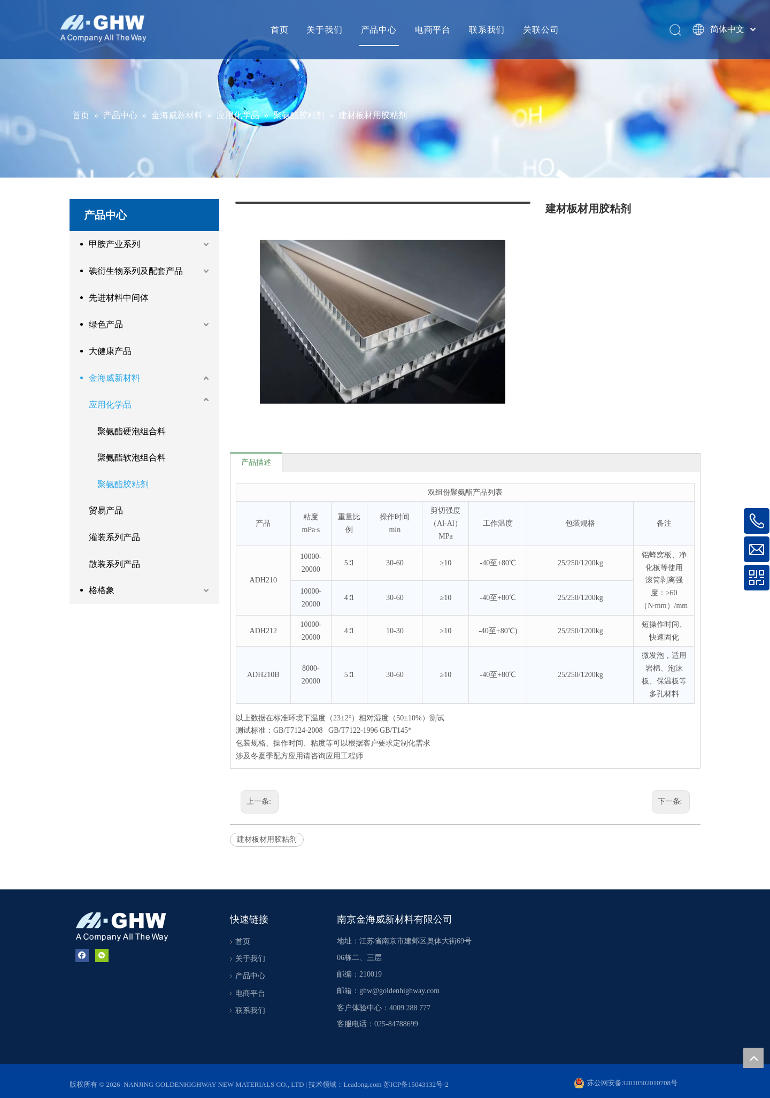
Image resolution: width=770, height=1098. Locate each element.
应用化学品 (110, 404)
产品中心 (379, 29)
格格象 (101, 590)
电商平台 (433, 29)
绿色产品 (106, 324)
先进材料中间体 (119, 297)
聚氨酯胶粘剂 (123, 484)
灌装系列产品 (114, 537)
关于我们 (324, 29)
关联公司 (541, 29)
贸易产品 (106, 510)
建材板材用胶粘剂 (267, 831)
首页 (280, 29)
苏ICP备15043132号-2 (416, 1076)
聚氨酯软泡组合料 (131, 457)
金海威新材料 (114, 377)
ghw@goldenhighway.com (399, 983)
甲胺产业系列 (114, 244)
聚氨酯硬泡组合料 (131, 431)
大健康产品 (110, 351)
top (753, 1058)
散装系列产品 (114, 564)
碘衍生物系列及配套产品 (136, 270)
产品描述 (256, 454)
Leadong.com (363, 1076)
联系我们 (487, 29)
